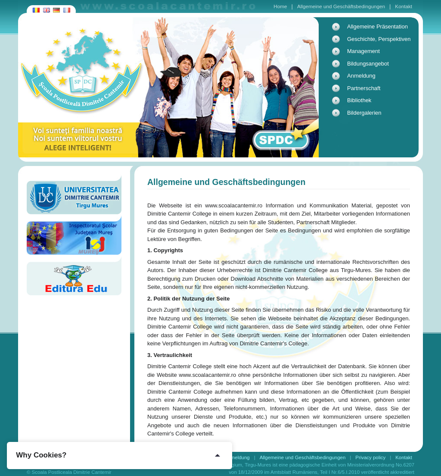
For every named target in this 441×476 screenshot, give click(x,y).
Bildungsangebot (368, 63)
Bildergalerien (364, 113)
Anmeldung (361, 75)
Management (363, 51)
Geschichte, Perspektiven (378, 39)
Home (280, 6)
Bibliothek (359, 100)
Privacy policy (370, 457)
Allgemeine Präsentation (377, 26)
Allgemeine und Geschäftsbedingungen (341, 6)
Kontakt (403, 6)
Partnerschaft (363, 88)
